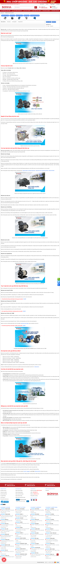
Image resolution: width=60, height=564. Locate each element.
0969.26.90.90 (37, 471)
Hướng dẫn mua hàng (34, 495)
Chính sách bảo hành (19, 490)
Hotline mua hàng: (36, 490)
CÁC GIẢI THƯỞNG (26, 10)
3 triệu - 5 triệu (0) (49, 26)
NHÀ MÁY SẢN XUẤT (55, 10)
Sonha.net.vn (36, 366)
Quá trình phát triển (3, 493)
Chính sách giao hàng (19, 492)
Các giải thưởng (3, 495)
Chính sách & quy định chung (20, 497)
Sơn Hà (25, 471)
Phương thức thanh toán (4, 499)
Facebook (47, 490)
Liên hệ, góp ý (2, 497)
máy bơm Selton (51, 170)
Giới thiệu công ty (3, 490)
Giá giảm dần (19, 21)
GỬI (27, 501)
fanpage (28, 471)
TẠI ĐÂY (24, 311)
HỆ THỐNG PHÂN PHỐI (18, 10)
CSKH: (34, 492)
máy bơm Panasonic (31, 170)
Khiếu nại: (34, 493)
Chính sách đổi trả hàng (19, 493)
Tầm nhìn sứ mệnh (3, 492)
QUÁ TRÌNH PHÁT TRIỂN (36, 10)
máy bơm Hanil (25, 170)
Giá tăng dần (13, 21)
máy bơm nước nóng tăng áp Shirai (42, 170)
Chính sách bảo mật (19, 495)
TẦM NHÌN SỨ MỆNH (46, 10)
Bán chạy (8, 21)
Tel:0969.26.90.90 (3, 512)
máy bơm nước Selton (25, 323)
